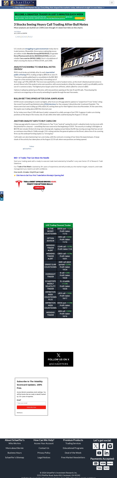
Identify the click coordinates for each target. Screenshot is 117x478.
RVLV (30, 36)
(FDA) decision (50, 104)
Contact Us (44, 446)
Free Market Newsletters (73, 456)
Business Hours (15, 451)
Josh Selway (17, 31)
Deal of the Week (73, 451)
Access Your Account (44, 442)
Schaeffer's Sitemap (14, 456)
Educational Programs (73, 446)
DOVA (24, 36)
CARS (18, 36)
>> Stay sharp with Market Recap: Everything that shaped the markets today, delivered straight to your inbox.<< (58, 7)
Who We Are (15, 442)
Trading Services (73, 442)
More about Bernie (15, 446)
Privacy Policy (43, 451)
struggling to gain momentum (37, 49)
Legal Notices (44, 456)
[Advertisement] (58, 207)
